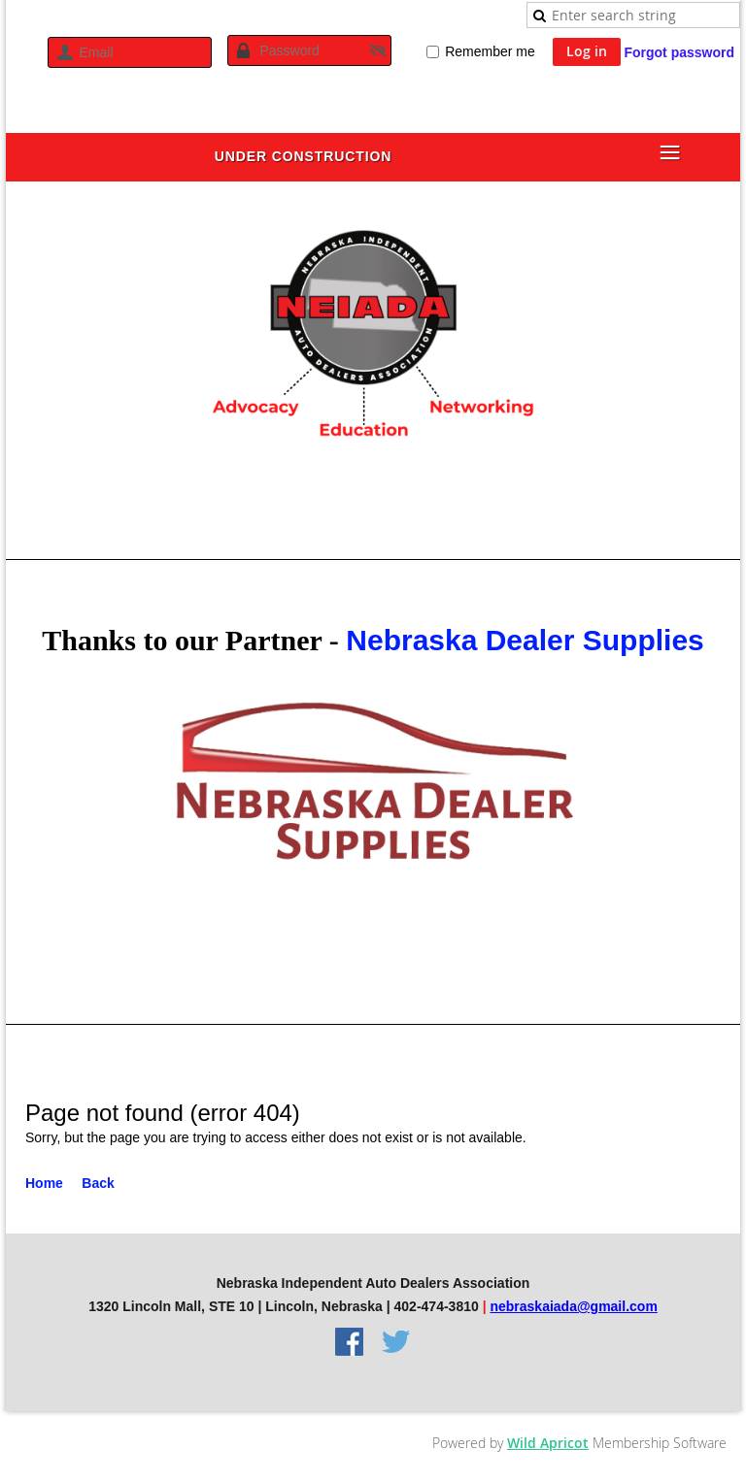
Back (98, 1183)
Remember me (490, 51)
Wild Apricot (548, 1442)
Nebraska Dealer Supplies (525, 640)
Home (44, 1183)
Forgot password (679, 52)
